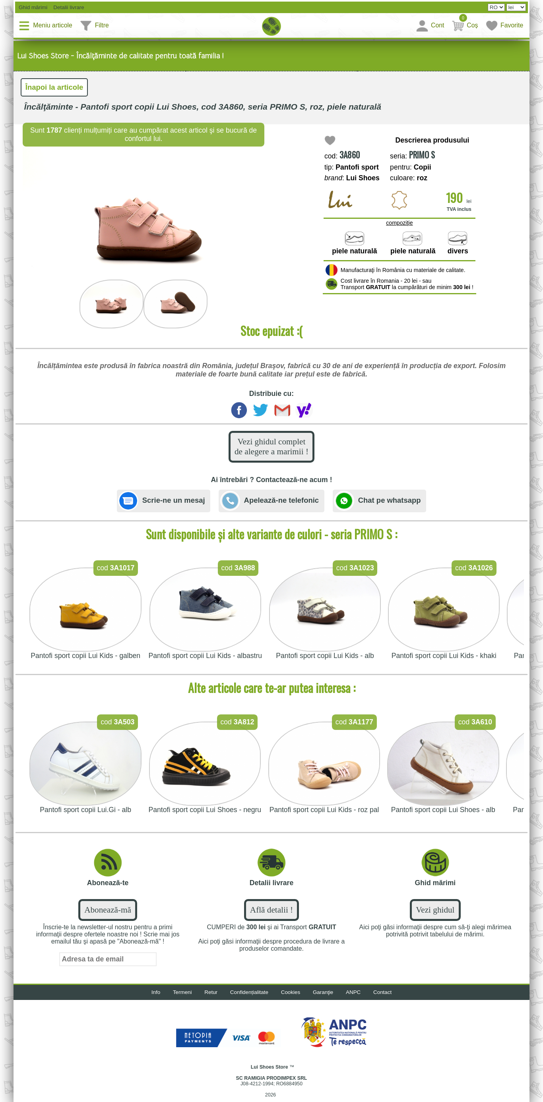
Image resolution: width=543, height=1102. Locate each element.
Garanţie (325, 997)
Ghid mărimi (33, 7)
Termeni (178, 997)
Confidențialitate (248, 997)
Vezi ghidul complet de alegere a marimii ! (272, 449)
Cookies (291, 997)
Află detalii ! (271, 914)
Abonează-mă (108, 914)
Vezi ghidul (435, 914)
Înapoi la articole (55, 87)
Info (150, 997)
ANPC (357, 997)
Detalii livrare (68, 7)
